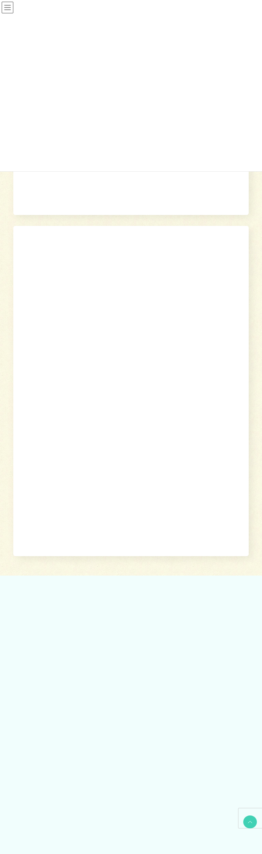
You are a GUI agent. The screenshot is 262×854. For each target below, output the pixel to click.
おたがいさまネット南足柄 (168, 605)
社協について (194, 500)
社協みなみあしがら (39, 741)
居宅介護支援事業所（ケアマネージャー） (183, 557)
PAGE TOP (248, 821)
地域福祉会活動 (35, 690)
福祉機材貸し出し (160, 581)
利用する (142, 500)
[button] (131, 308)
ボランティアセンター (41, 654)
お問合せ (28, 765)
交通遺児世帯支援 (37, 605)
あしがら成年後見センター (46, 581)
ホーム (95, 500)
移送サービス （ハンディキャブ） (175, 593)
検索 (202, 282)
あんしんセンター (37, 569)
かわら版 (29, 753)
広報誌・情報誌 (230, 500)
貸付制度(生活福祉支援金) (45, 546)
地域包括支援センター (41, 557)
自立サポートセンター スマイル (52, 593)
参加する (166, 500)
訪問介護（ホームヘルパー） (171, 546)
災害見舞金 (31, 617)
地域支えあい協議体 (39, 678)
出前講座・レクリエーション (171, 617)
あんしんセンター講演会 (44, 666)
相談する (117, 500)
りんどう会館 (156, 629)
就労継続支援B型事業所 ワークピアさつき (183, 569)
